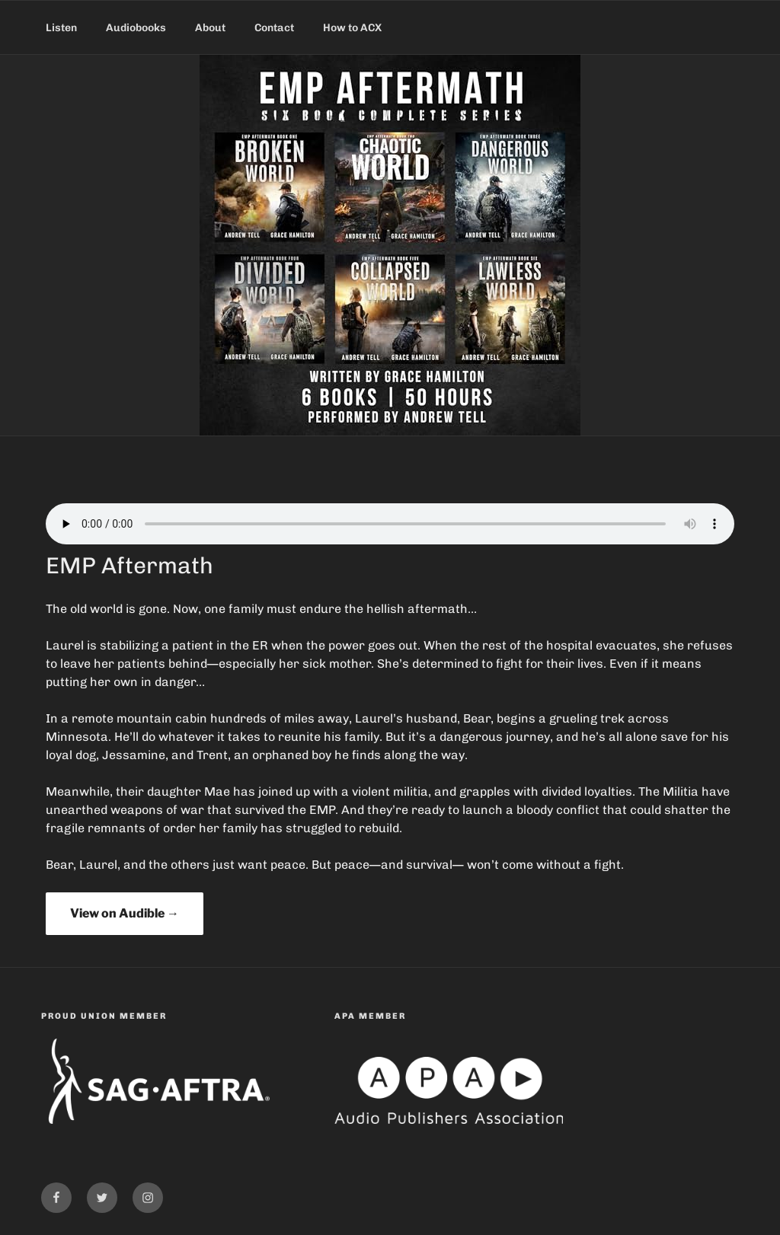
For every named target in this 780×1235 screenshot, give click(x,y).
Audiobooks (136, 27)
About (210, 27)
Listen (61, 27)
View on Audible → (124, 913)
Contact (274, 27)
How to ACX (352, 27)
